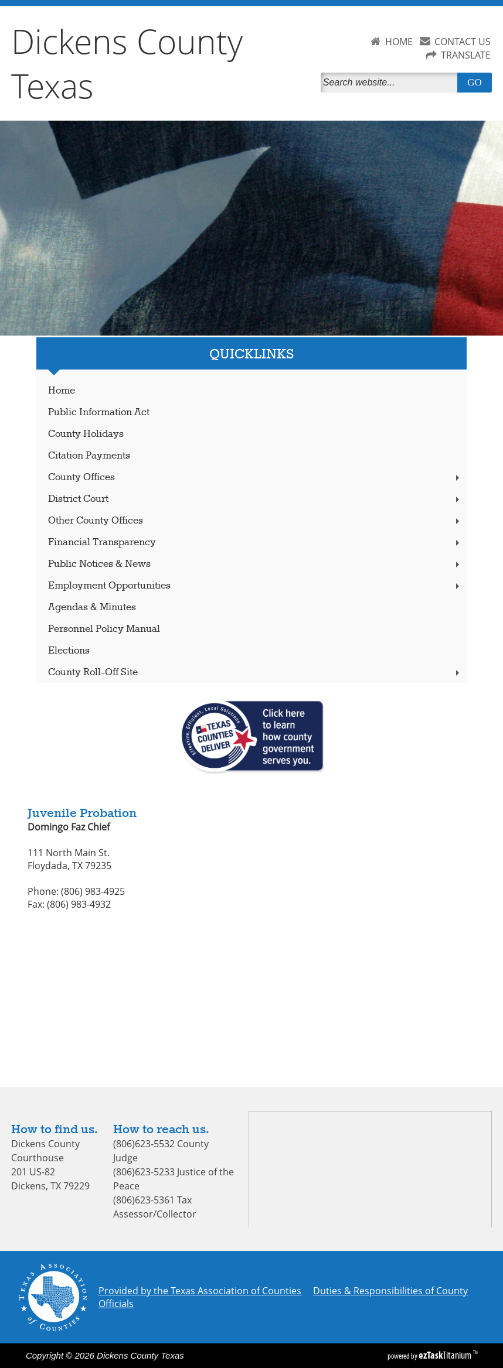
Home (61, 391)
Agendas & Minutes (92, 607)
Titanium (446, 1355)
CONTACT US (462, 41)
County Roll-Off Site (254, 672)
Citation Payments (89, 456)
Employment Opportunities (254, 586)
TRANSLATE (466, 55)
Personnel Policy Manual (104, 629)
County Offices (254, 477)
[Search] (392, 83)
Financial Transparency (254, 542)
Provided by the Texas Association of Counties (199, 1290)
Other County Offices (254, 521)
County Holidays (86, 434)
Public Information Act (98, 412)
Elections (69, 651)
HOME (399, 41)
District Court (254, 499)
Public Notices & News (254, 564)
